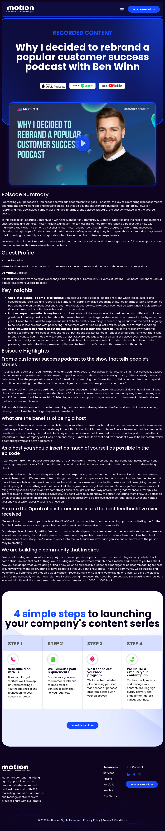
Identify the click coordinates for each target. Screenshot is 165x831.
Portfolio (108, 784)
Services (108, 773)
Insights (108, 790)
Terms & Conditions (115, 820)
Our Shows (110, 796)
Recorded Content (82, 33)
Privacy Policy (92, 820)
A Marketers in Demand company (20, 11)
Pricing (107, 779)
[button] (122, 9)
